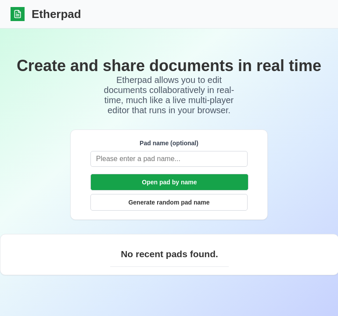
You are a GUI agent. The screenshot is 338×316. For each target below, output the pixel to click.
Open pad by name (169, 182)
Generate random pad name (168, 202)
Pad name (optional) (169, 143)
